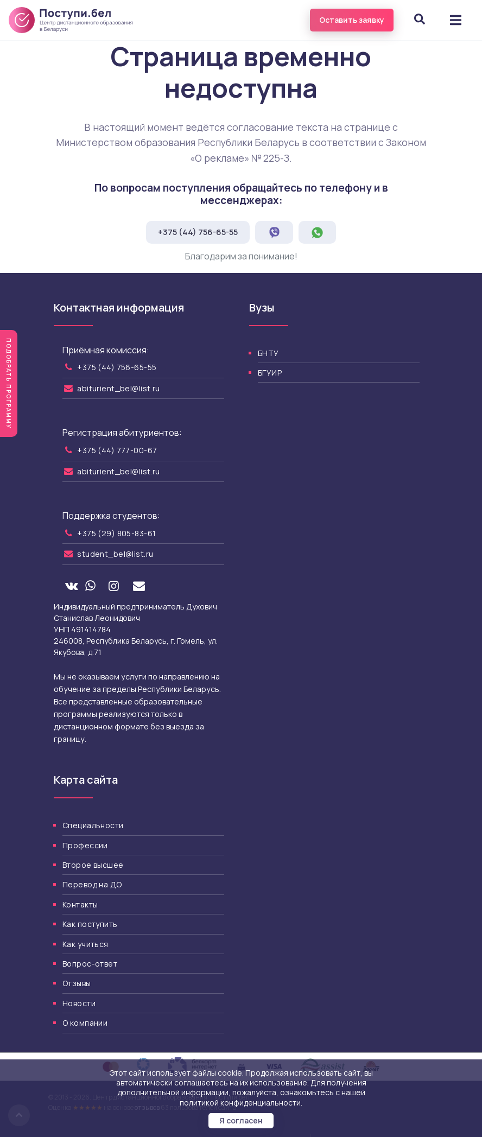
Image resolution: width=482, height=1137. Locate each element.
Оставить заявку (351, 20)
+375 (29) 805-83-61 (116, 533)
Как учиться (85, 944)
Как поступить (89, 924)
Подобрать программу (8, 383)
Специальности (92, 825)
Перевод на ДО (92, 884)
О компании (84, 1023)
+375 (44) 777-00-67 (117, 450)
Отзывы (76, 983)
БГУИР (270, 372)
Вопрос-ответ (89, 963)
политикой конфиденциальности (240, 1102)
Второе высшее (92, 865)
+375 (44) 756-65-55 (198, 232)
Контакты (80, 904)
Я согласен (241, 1120)
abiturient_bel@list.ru (118, 388)
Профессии (85, 845)
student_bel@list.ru (115, 554)
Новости (79, 1003)
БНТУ (268, 353)
